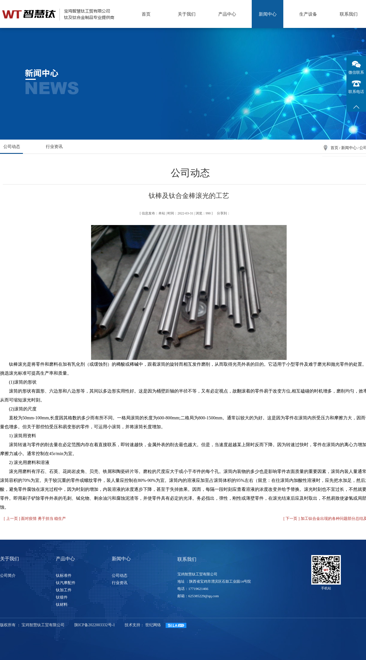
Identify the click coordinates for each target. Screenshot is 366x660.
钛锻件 (62, 597)
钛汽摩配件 (65, 583)
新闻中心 (268, 14)
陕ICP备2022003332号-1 (94, 625)
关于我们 (187, 14)
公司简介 (8, 575)
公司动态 (11, 146)
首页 (146, 14)
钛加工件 (64, 590)
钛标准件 (64, 575)
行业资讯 (54, 146)
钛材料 (62, 604)
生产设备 (308, 14)
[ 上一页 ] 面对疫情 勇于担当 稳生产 (35, 518)
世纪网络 (153, 625)
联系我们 (349, 14)
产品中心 (227, 14)
